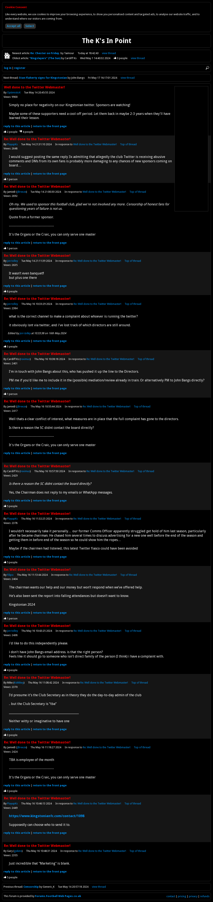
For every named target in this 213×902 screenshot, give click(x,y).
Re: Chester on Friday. (45, 53)
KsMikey (19, 682)
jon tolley (12, 260)
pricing (182, 896)
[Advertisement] (191, 148)
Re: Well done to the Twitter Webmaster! (97, 260)
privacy (193, 896)
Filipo (10, 574)
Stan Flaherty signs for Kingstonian (43, 77)
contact (170, 896)
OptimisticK (14, 92)
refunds (204, 896)
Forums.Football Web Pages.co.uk (58, 896)
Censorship (31, 886)
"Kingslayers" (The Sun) (45, 58)
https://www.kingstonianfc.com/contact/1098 (46, 816)
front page (50, 126)
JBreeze (21, 191)
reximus (25, 359)
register (19, 67)
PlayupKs (12, 144)
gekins (18, 850)
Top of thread (128, 144)
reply (17, 126)
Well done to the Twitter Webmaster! (95, 144)
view (109, 53)
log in (7, 67)
